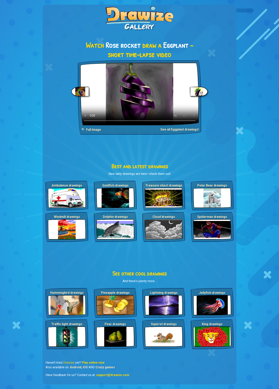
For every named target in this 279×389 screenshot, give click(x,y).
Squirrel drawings (164, 324)
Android (75, 367)
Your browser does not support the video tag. (139, 94)
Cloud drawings (163, 217)
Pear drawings (115, 324)
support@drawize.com (112, 375)
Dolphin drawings (115, 217)
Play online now (93, 362)
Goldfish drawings (115, 185)
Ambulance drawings (67, 185)
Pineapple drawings (115, 293)
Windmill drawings (67, 217)
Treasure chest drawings (163, 185)
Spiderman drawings (212, 217)
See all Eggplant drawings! (179, 129)
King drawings (212, 324)
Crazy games (105, 367)
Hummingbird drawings (67, 293)
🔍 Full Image (91, 129)
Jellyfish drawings (212, 293)
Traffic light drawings (66, 324)
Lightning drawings (164, 293)
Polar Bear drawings (212, 185)
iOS (85, 367)
